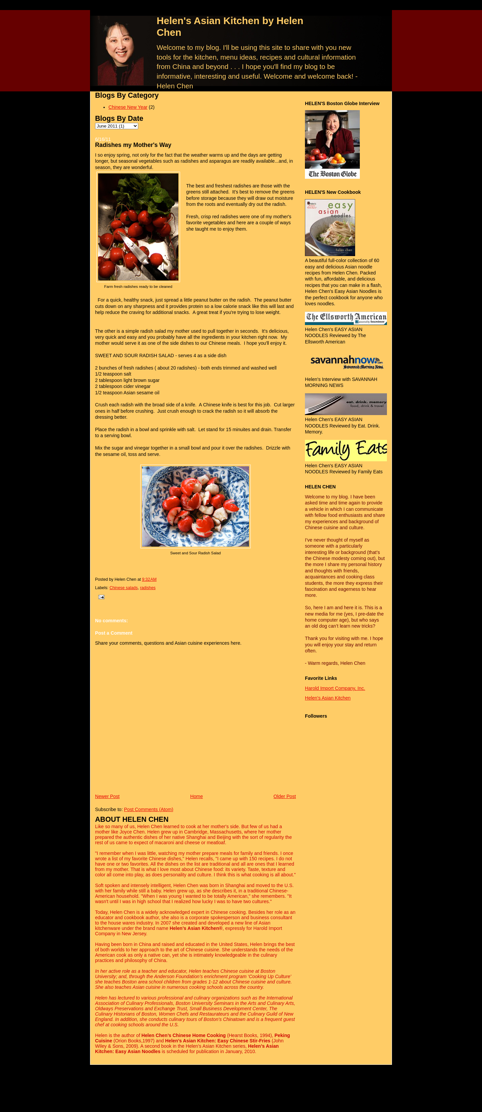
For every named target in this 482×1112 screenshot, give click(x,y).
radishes (148, 587)
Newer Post (107, 796)
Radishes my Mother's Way (133, 145)
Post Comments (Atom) (148, 809)
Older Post (284, 796)
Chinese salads (123, 587)
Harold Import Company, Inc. (335, 688)
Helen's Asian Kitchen (327, 698)
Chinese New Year (127, 107)
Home (196, 796)
